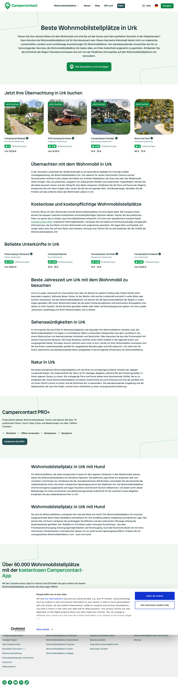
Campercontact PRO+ (42, 221)
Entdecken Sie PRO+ (14, 441)
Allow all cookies (154, 649)
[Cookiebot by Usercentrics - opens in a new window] (18, 682)
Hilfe (146, 5)
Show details (42, 682)
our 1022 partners (54, 652)
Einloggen (167, 6)
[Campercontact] (21, 5)
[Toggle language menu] (156, 6)
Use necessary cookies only (155, 658)
